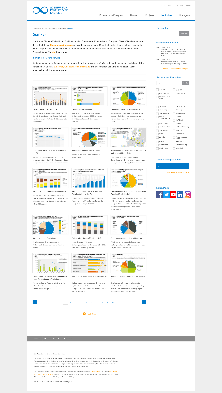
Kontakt (171, 5)
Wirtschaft (179, 148)
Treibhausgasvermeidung (82, 109)
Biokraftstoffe (164, 113)
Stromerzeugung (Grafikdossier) (45, 238)
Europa (178, 116)
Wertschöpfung (181, 145)
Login (163, 5)
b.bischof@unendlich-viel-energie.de (72, 66)
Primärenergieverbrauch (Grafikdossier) (127, 238)
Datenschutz (57, 339)
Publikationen (164, 93)
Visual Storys (180, 93)
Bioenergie (179, 110)
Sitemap (47, 339)
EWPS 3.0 (179, 120)
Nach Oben (91, 314)
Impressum (68, 339)
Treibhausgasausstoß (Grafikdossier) (125, 109)
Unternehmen (95, 371)
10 (113, 302)
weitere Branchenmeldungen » (176, 68)
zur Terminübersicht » (178, 172)
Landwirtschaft (164, 127)
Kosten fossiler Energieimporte (45, 109)
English (189, 5)
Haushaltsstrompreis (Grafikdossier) (86, 150)
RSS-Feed (37, 339)
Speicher (179, 130)
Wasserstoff (163, 145)
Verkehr (162, 137)
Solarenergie (163, 130)
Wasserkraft (180, 141)
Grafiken (71, 28)
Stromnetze (180, 133)
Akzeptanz (163, 106)
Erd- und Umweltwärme (164, 117)
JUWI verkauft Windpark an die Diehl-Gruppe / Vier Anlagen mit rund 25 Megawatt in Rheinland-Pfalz (173, 52)
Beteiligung (163, 110)
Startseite (53, 28)
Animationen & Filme (164, 97)
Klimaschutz (163, 123)
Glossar (180, 5)
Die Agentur (185, 15)
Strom (161, 133)
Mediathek (166, 15)
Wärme (161, 141)
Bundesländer (181, 113)
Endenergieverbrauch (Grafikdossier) (86, 238)
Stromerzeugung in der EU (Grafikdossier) (49, 191)
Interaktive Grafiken (179, 90)
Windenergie (163, 148)
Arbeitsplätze (180, 106)
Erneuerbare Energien (111, 15)
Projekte (149, 15)
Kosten (178, 123)
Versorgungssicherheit (182, 138)
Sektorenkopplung (182, 127)
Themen (134, 15)
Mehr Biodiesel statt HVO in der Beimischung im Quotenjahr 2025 (174, 62)
